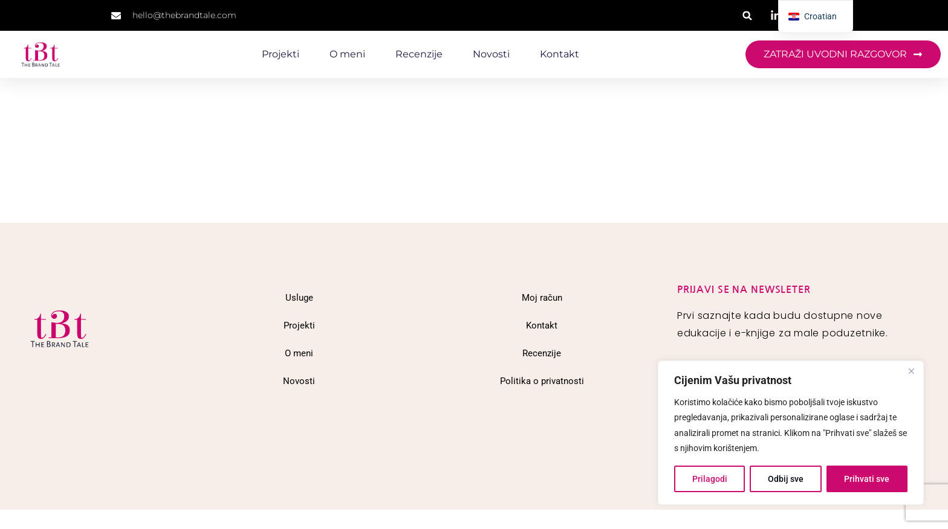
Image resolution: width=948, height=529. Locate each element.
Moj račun (542, 297)
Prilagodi (709, 479)
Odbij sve (786, 479)
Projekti (280, 54)
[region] (791, 433)
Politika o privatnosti (542, 381)
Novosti (491, 54)
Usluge (299, 297)
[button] (747, 15)
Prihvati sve (866, 479)
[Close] (911, 371)
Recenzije (419, 54)
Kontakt (559, 54)
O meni (347, 54)
